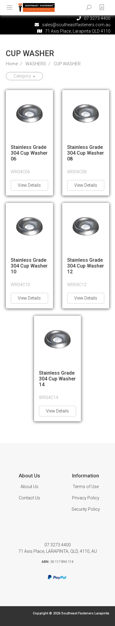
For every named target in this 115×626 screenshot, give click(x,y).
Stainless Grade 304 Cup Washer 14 (57, 378)
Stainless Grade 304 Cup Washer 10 (29, 266)
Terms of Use (86, 486)
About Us (29, 486)
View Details (29, 185)
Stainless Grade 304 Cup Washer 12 (85, 266)
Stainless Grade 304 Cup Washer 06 (29, 153)
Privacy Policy (85, 497)
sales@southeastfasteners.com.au (76, 24)
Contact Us (29, 497)
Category (22, 76)
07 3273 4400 (57, 544)
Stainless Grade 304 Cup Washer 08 (85, 153)
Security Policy (85, 509)
